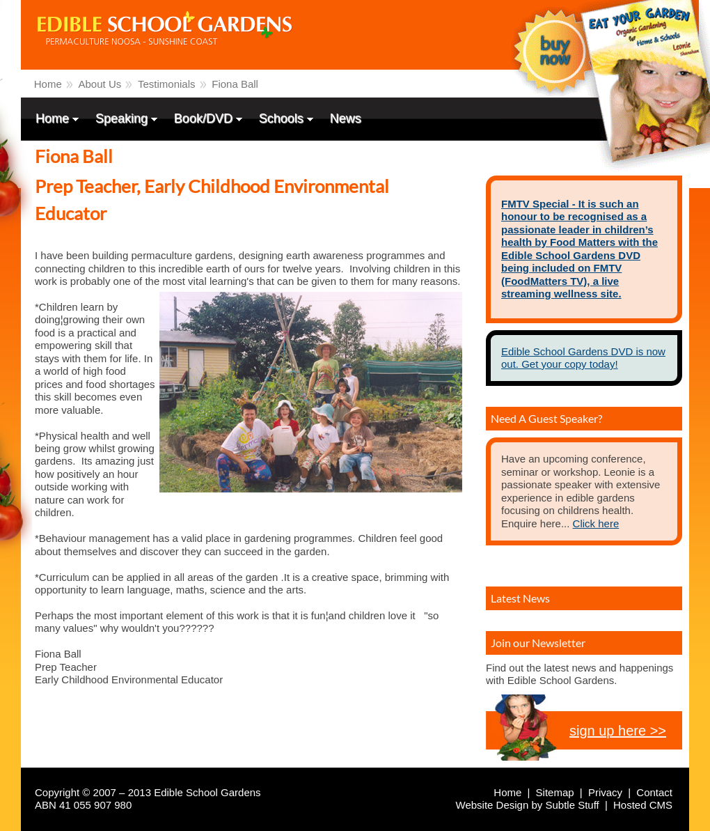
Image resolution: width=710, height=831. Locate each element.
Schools (282, 119)
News (345, 118)
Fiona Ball (235, 84)
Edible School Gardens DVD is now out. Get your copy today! (583, 357)
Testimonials (167, 84)
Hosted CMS (642, 805)
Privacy (605, 792)
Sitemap (555, 792)
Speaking (122, 119)
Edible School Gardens (115, 65)
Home (48, 84)
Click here (596, 523)
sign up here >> (617, 730)
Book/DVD (204, 119)
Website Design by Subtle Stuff (527, 805)
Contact (654, 792)
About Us (100, 84)
